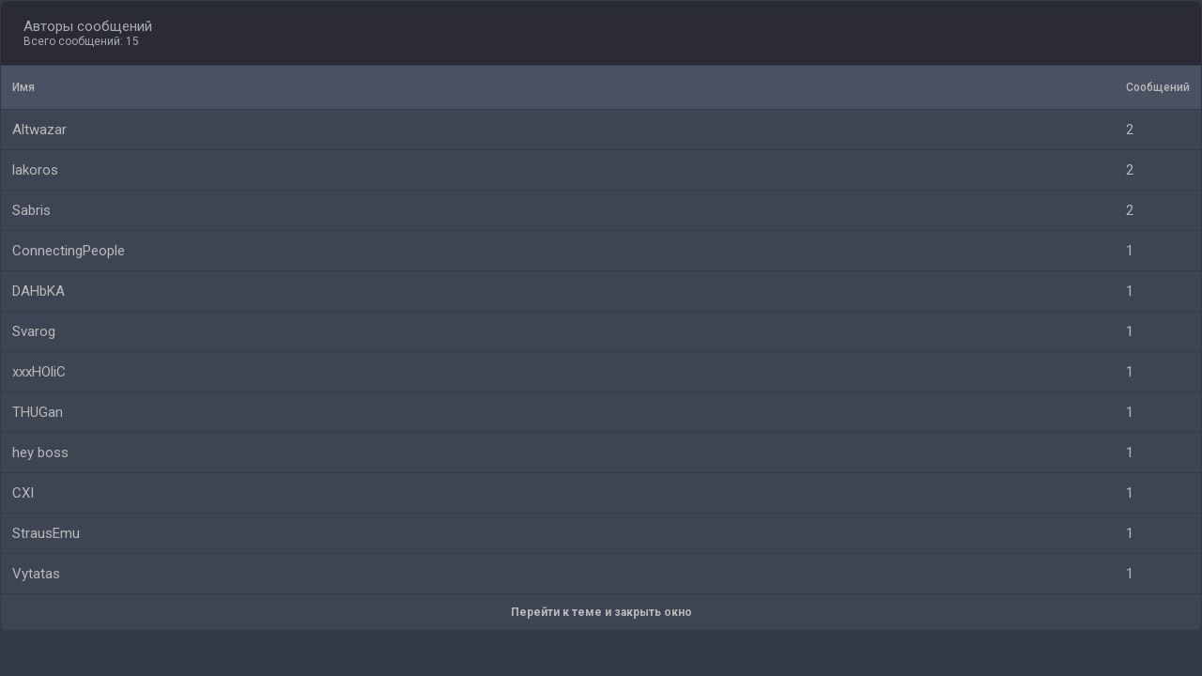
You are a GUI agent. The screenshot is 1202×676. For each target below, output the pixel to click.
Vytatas (36, 573)
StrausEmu (46, 533)
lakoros (35, 169)
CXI (23, 492)
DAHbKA (38, 291)
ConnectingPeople (68, 250)
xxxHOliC (39, 371)
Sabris (31, 210)
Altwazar (39, 129)
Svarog (33, 331)
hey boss (40, 452)
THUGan (37, 412)
